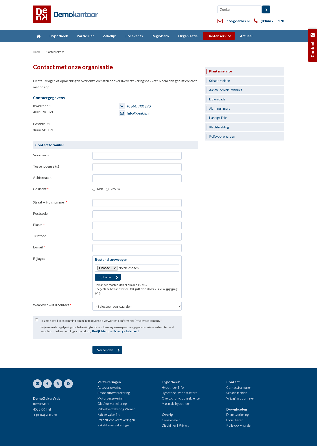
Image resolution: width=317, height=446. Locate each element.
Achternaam (43, 177)
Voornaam (41, 155)
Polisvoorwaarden (239, 425)
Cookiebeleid (171, 420)
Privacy (184, 425)
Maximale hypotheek (176, 403)
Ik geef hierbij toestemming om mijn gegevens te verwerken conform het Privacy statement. (101, 320)
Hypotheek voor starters (179, 393)
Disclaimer (169, 425)
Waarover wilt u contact (52, 305)
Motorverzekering (110, 398)
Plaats (39, 224)
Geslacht (41, 189)
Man (100, 189)
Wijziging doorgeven (240, 398)
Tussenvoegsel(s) (46, 166)
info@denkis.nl (238, 21)
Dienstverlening (237, 414)
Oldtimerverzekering (112, 403)
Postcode (40, 213)
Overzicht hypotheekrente (181, 398)
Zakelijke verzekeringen (114, 425)
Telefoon (39, 236)
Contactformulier (238, 387)
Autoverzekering (110, 387)
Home (37, 52)
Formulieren (234, 420)
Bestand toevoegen (111, 259)
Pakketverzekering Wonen (116, 409)
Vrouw (115, 189)
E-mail (39, 247)
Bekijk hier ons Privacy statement (115, 331)
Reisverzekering (109, 414)
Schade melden (236, 393)
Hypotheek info (173, 387)
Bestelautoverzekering (114, 393)
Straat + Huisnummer (50, 202)
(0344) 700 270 (272, 21)
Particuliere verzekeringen (116, 420)
